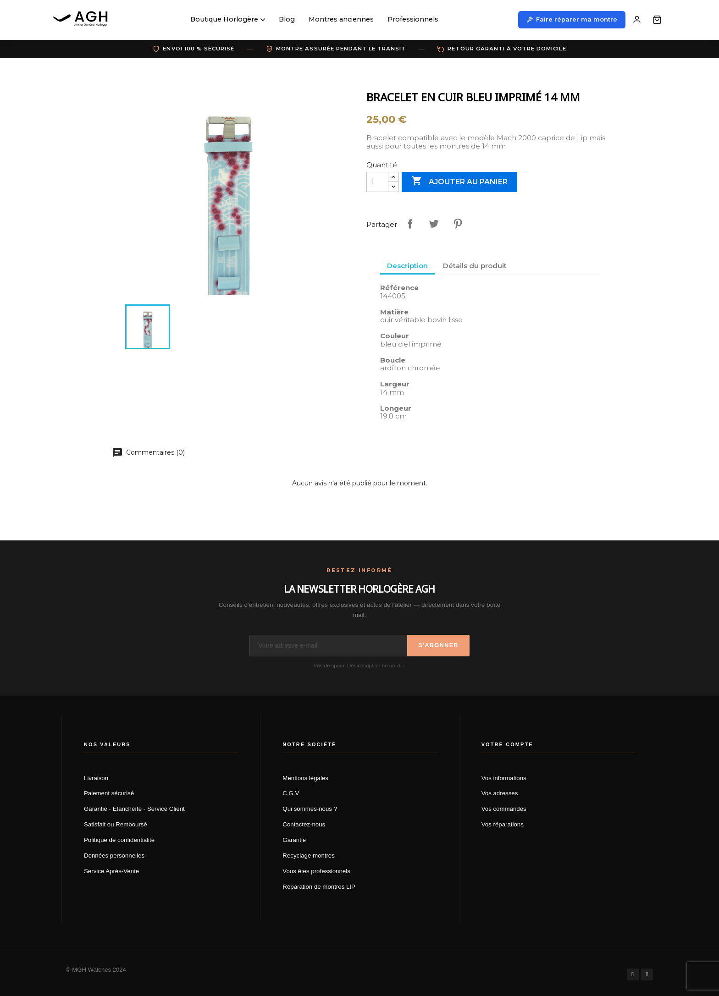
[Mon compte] (637, 19)
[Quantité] (377, 182)
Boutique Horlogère (227, 19)
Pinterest (457, 224)
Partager (410, 224)
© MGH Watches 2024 (96, 969)
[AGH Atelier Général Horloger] (82, 19)
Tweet (434, 224)
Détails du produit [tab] (475, 265)
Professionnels (412, 19)
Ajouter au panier (459, 181)
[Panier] (657, 19)
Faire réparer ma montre (571, 19)
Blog (287, 19)
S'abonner (438, 645)
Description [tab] (407, 265)
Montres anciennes (341, 19)
